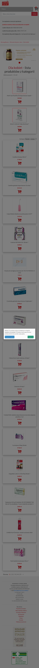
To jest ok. (30, 337)
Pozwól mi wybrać (9, 337)
